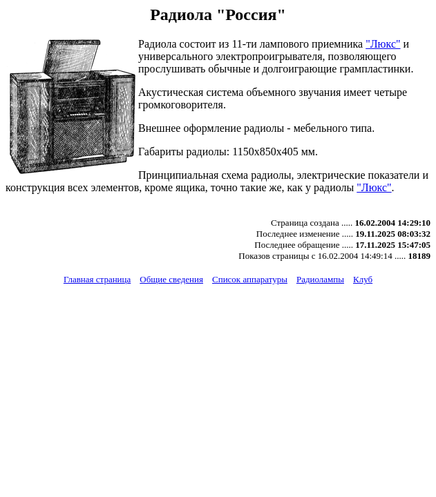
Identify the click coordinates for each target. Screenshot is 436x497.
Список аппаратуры (249, 279)
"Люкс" (383, 44)
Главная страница (97, 279)
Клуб (362, 279)
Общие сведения (171, 279)
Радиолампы (320, 279)
